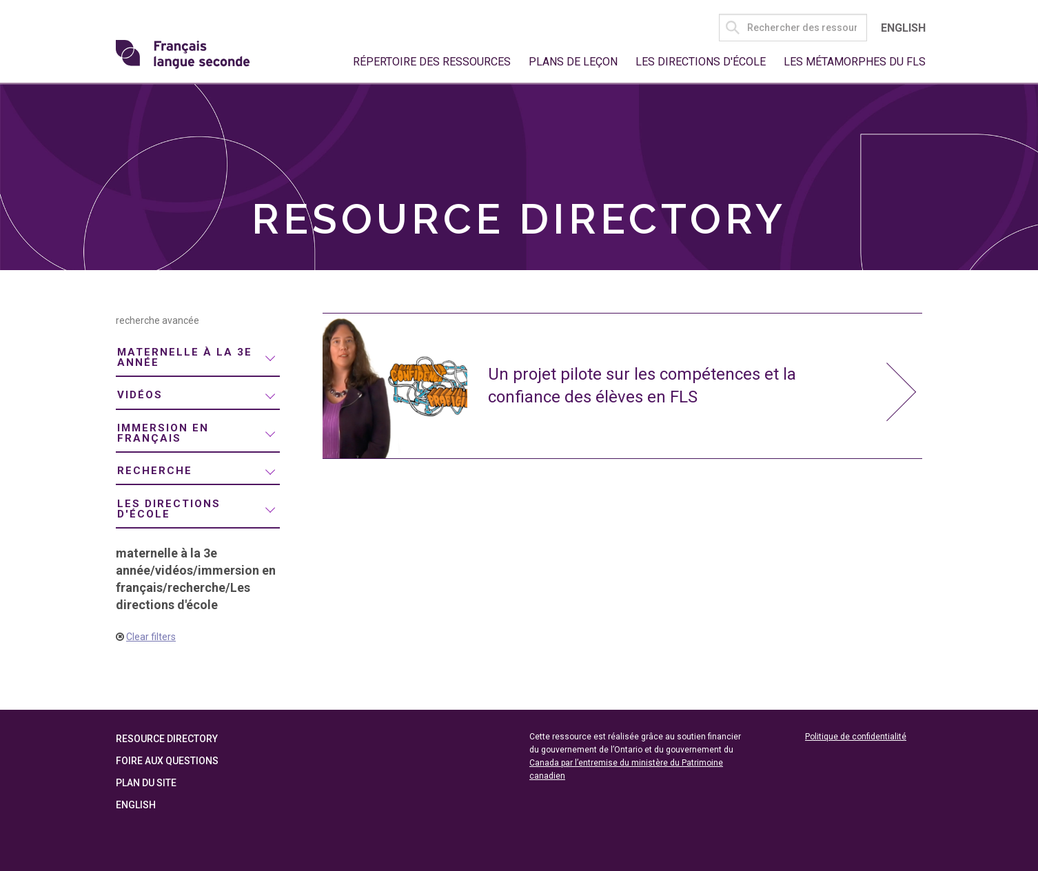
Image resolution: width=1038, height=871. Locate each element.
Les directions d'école (700, 61)
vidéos (140, 395)
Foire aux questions (167, 760)
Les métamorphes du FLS (855, 61)
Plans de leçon (573, 61)
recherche (154, 470)
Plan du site (146, 782)
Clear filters (151, 636)
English (903, 27)
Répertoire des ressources (432, 61)
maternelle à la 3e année (184, 357)
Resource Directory (167, 738)
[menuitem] (198, 358)
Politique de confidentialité (855, 736)
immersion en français (163, 433)
